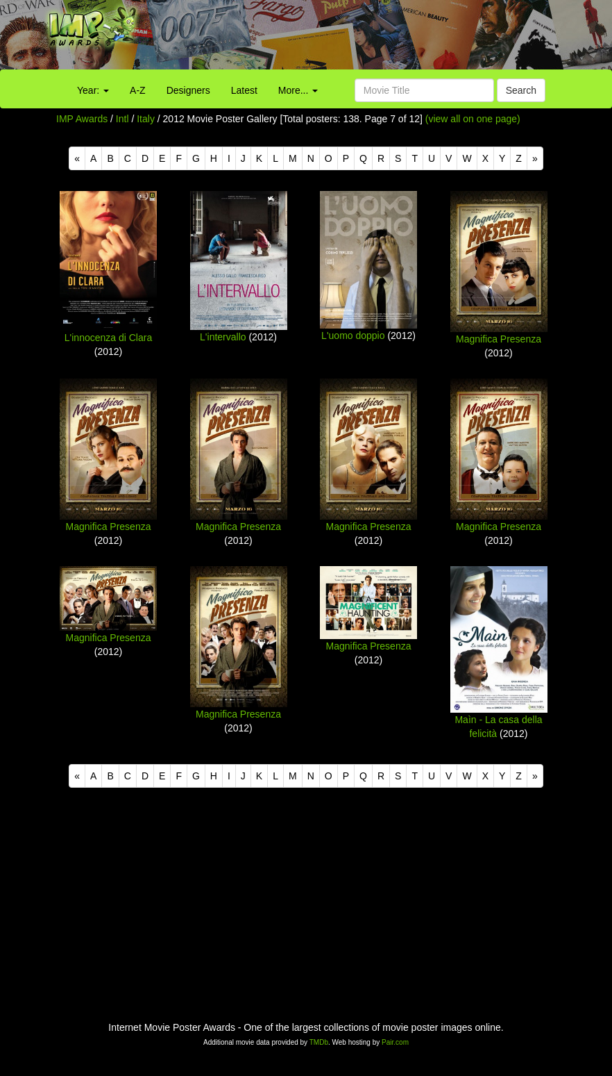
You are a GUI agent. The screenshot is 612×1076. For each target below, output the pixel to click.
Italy (146, 118)
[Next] (535, 158)
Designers (188, 90)
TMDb (318, 1042)
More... (298, 90)
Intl (122, 118)
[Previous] (77, 158)
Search (521, 90)
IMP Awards (82, 118)
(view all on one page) (472, 118)
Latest (244, 90)
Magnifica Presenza (498, 339)
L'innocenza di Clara (108, 337)
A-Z (138, 90)
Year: (93, 90)
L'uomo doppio (352, 335)
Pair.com (395, 1042)
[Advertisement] (382, 38)
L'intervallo (223, 336)
